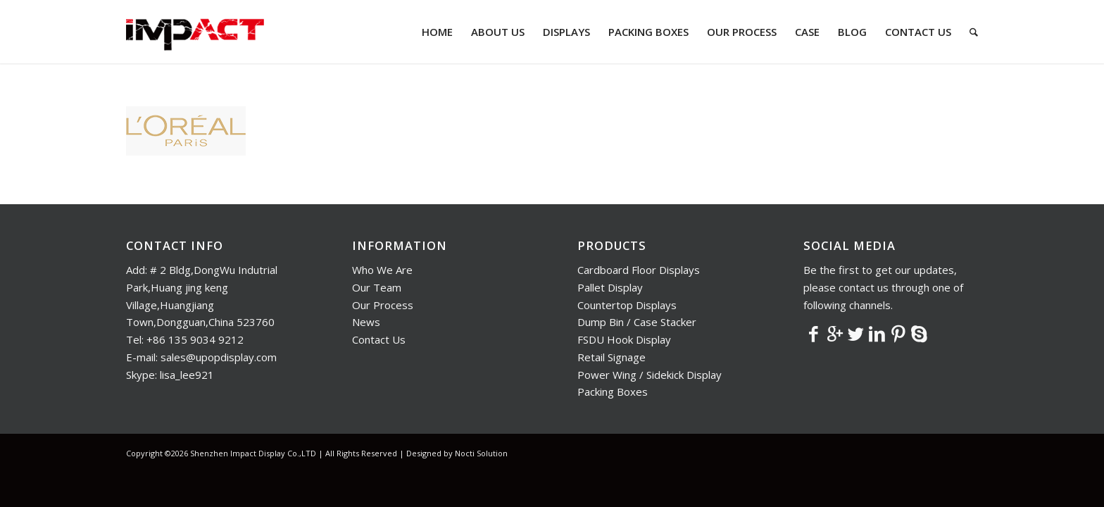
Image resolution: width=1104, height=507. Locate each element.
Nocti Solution (481, 453)
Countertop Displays (627, 305)
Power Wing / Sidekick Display (649, 375)
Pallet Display (610, 287)
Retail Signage (611, 357)
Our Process (382, 305)
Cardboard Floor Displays (638, 270)
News (366, 322)
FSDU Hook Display (624, 339)
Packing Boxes (612, 391)
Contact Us (379, 339)
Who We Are (382, 270)
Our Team (376, 287)
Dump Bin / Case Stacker (636, 322)
